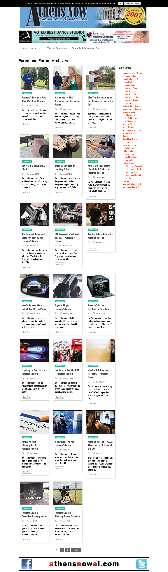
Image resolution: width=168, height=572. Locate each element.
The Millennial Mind (130, 171)
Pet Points (126, 141)
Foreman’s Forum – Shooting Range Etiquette (67, 514)
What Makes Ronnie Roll (131, 183)
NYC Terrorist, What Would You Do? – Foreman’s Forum (67, 237)
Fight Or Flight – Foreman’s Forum (63, 307)
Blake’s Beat (127, 81)
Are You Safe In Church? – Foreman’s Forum (100, 235)
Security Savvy (128, 153)
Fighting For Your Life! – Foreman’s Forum (33, 371)
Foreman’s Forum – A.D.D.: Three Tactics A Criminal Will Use (100, 445)
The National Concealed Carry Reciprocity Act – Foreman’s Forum (33, 237)
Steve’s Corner (128, 162)
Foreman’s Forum (128, 111)
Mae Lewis (126, 135)
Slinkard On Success (130, 156)
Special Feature (128, 159)
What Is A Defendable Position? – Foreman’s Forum (99, 373)
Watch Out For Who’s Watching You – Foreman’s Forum (67, 101)
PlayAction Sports (129, 144)
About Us (37, 48)
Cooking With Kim (129, 93)
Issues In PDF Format (130, 123)
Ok (120, 3)
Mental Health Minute (131, 138)
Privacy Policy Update (132, 3)
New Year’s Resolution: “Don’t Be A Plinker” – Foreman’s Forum (99, 169)
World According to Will (131, 186)
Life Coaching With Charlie (133, 129)
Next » (76, 550)
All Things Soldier (129, 75)
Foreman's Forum (27, 93)
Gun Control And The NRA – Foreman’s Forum (67, 371)
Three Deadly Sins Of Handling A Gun (65, 167)
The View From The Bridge (132, 174)
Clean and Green (128, 84)
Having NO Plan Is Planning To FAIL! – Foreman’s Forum (31, 445)
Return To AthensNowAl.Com (86, 48)
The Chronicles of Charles (132, 168)
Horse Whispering (129, 120)
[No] (165, 3)
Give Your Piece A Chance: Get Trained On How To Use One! (101, 101)
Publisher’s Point (129, 150)
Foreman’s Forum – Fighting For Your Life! (98, 307)
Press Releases (128, 147)
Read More (26, 124)
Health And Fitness (129, 117)
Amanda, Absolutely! (130, 78)
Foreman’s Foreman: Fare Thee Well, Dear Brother (34, 99)
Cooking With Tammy (130, 99)
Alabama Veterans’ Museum (133, 72)
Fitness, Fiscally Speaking (132, 108)
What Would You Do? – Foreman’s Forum (65, 443)
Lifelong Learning (129, 132)
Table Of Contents (57, 48)
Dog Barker (126, 102)
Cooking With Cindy (130, 90)
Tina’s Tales (127, 177)
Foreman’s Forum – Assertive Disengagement (34, 514)
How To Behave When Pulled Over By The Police (34, 307)
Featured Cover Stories (131, 105)
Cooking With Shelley (130, 96)
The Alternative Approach (132, 165)
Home (24, 48)
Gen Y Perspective (129, 114)
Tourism (125, 180)
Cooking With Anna (129, 87)
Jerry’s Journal (128, 126)
